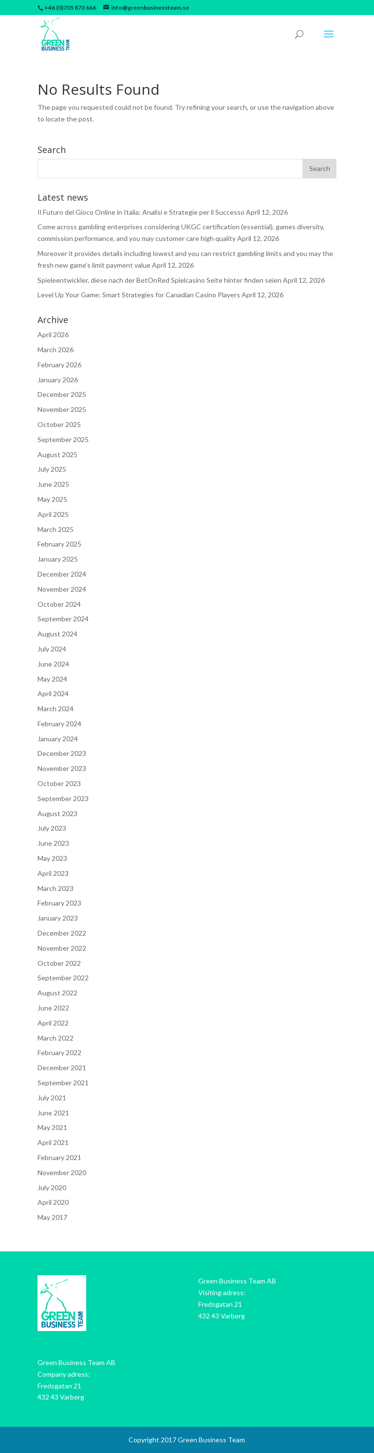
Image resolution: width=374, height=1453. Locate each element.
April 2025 (53, 514)
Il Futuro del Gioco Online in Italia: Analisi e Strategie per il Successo (140, 212)
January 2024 (57, 739)
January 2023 (57, 918)
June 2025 (53, 484)
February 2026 (59, 364)
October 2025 (59, 424)
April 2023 (53, 873)
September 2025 (63, 439)
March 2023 (55, 888)
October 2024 (59, 604)
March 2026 (55, 349)
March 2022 (55, 1038)
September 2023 (63, 798)
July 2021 (51, 1098)
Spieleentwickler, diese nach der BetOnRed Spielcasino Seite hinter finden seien (159, 280)
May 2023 (52, 858)
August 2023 (57, 813)
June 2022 (53, 1008)
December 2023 (61, 753)
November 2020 (61, 1172)
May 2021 (52, 1127)
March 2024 (55, 708)
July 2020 (51, 1187)
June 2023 (53, 843)
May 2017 (52, 1217)
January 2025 (57, 559)
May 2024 (52, 679)
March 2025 (55, 529)
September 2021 (63, 1082)
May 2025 (52, 499)
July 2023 (51, 828)
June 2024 (53, 664)
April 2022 (53, 1023)
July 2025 (51, 469)
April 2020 (53, 1202)
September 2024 (63, 619)
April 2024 (53, 693)
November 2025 (61, 409)
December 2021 (61, 1067)
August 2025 (57, 454)
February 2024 (59, 723)
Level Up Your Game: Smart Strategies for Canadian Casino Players (138, 295)
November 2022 (61, 948)
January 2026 (57, 380)
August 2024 (57, 634)
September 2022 (63, 978)
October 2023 (59, 783)
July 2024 (51, 649)
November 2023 (61, 768)
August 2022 (57, 993)
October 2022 (59, 963)
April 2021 (53, 1142)
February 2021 (59, 1157)
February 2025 (59, 544)
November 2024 (61, 589)
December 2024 (61, 574)
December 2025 (61, 394)
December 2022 (61, 933)
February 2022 (59, 1052)
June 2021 (53, 1113)
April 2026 (53, 334)
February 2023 (59, 903)
